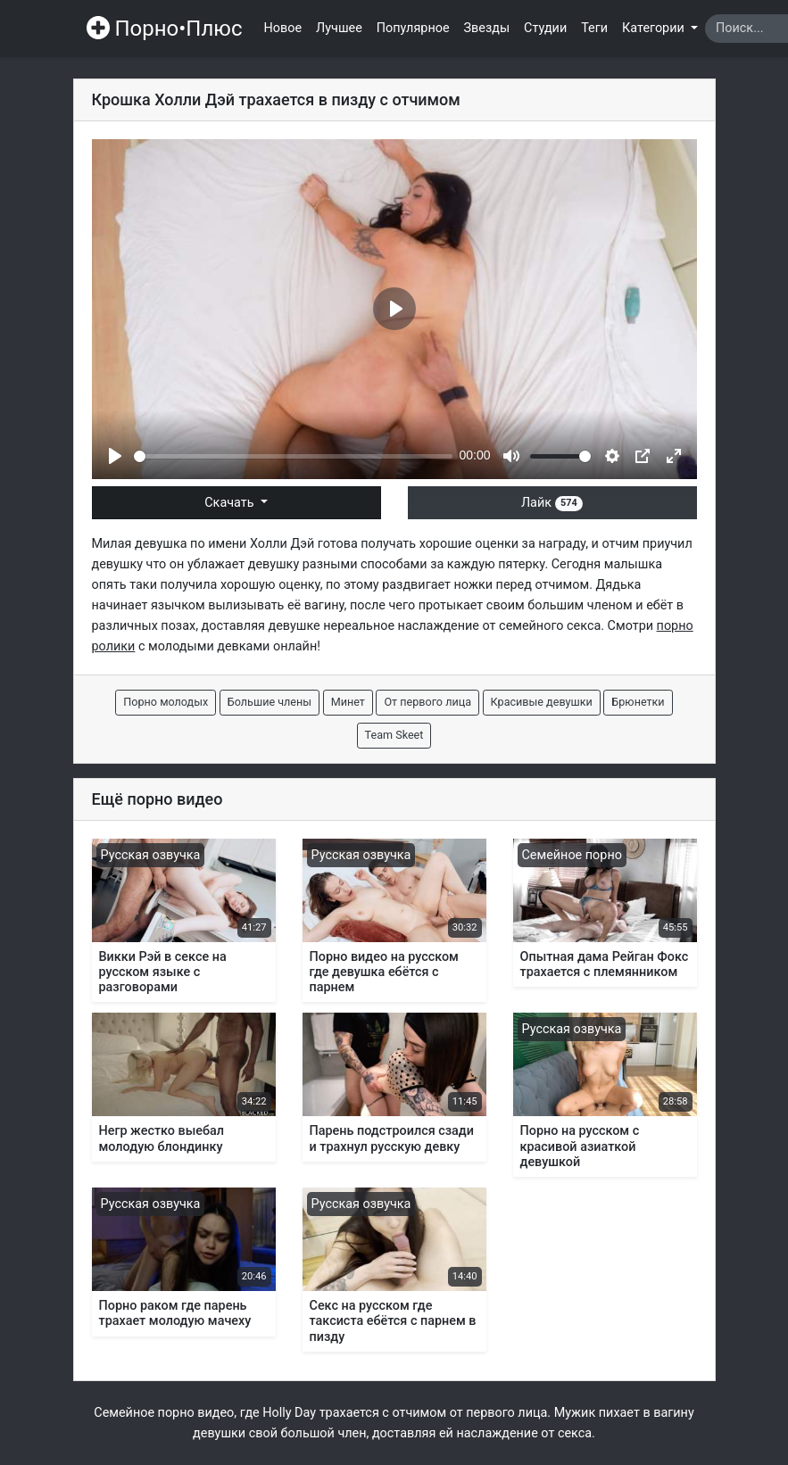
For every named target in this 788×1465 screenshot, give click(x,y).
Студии (545, 28)
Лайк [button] (552, 502)
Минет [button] (348, 701)
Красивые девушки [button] (542, 701)
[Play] (115, 456)
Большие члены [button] (269, 701)
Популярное (413, 28)
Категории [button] (654, 28)
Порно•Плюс (165, 28)
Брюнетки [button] (637, 701)
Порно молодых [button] (165, 701)
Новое (283, 28)
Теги (594, 28)
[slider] (293, 456)
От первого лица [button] (427, 701)
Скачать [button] (230, 502)
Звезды (487, 28)
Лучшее (339, 28)
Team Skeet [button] (394, 734)
